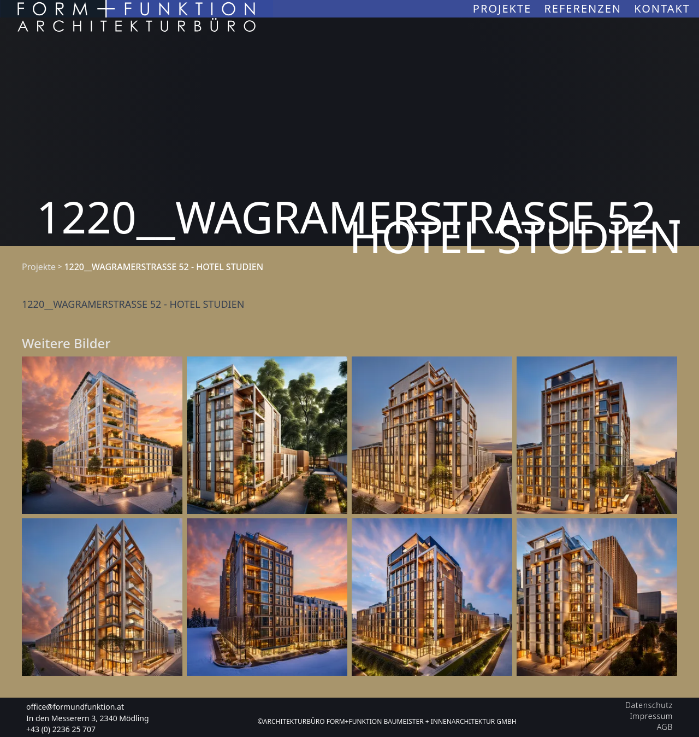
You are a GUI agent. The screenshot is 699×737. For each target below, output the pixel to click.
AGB (665, 727)
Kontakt (662, 8)
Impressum (651, 716)
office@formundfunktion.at (75, 706)
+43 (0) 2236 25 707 (61, 729)
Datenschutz (649, 705)
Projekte (504, 8)
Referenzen (584, 8)
